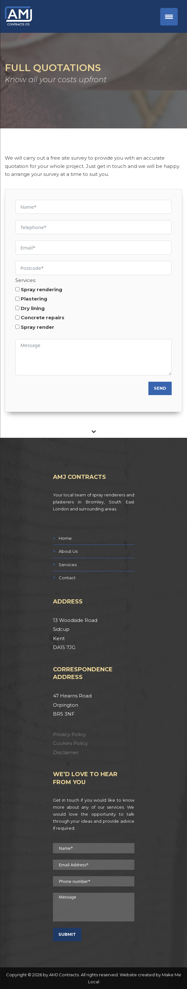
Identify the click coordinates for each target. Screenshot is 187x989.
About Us (68, 551)
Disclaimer (66, 752)
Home (65, 538)
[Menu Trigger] (169, 16)
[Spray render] (17, 327)
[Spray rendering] (17, 289)
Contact (67, 577)
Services (68, 564)
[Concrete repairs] (17, 317)
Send (160, 388)
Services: (25, 280)
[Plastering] (17, 299)
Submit (67, 934)
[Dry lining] (17, 308)
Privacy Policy (69, 734)
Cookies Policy (70, 743)
